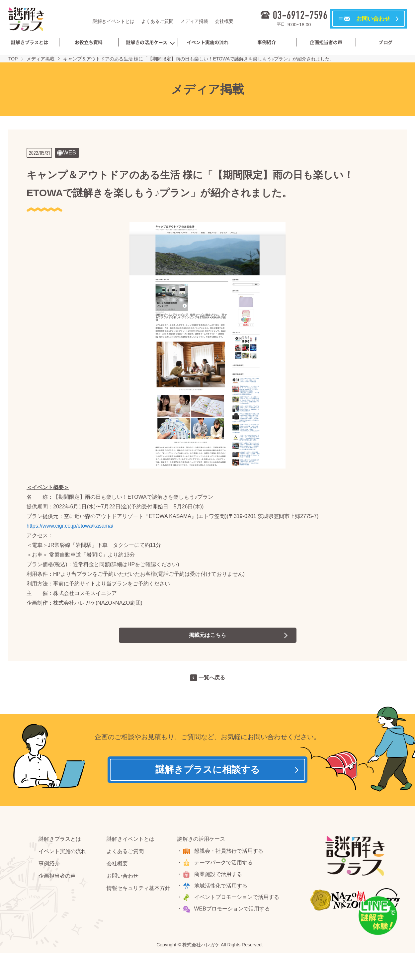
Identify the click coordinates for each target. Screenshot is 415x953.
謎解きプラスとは (29, 42)
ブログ (385, 42)
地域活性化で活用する (220, 886)
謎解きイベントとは (113, 21)
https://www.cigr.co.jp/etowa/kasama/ (70, 526)
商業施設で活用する (218, 874)
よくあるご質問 (157, 21)
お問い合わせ (122, 876)
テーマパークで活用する (223, 862)
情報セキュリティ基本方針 (138, 888)
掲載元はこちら (207, 635)
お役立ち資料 (89, 42)
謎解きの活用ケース (146, 42)
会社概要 (224, 21)
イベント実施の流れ (207, 42)
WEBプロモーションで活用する (232, 908)
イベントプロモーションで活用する (236, 897)
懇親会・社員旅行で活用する (228, 851)
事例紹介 (266, 42)
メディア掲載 (194, 21)
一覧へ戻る (212, 677)
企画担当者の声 (326, 42)
